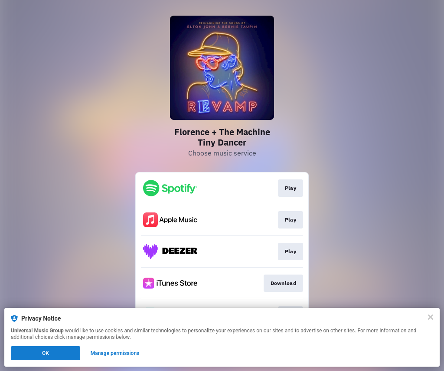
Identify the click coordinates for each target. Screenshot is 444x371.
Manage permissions (115, 353)
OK (45, 353)
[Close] (430, 317)
